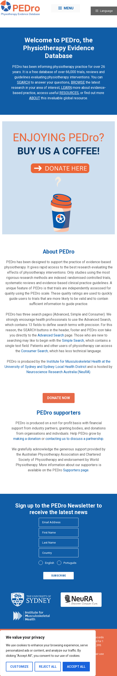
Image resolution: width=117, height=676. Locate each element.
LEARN (66, 88)
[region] (48, 653)
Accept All (76, 666)
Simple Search (73, 340)
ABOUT (34, 98)
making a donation (27, 439)
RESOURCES (69, 93)
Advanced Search (51, 335)
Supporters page (76, 470)
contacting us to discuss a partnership (74, 439)
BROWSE (78, 82)
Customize (19, 666)
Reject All (48, 666)
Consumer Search (34, 351)
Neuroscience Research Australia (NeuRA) (58, 372)
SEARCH (23, 82)
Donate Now (58, 398)
